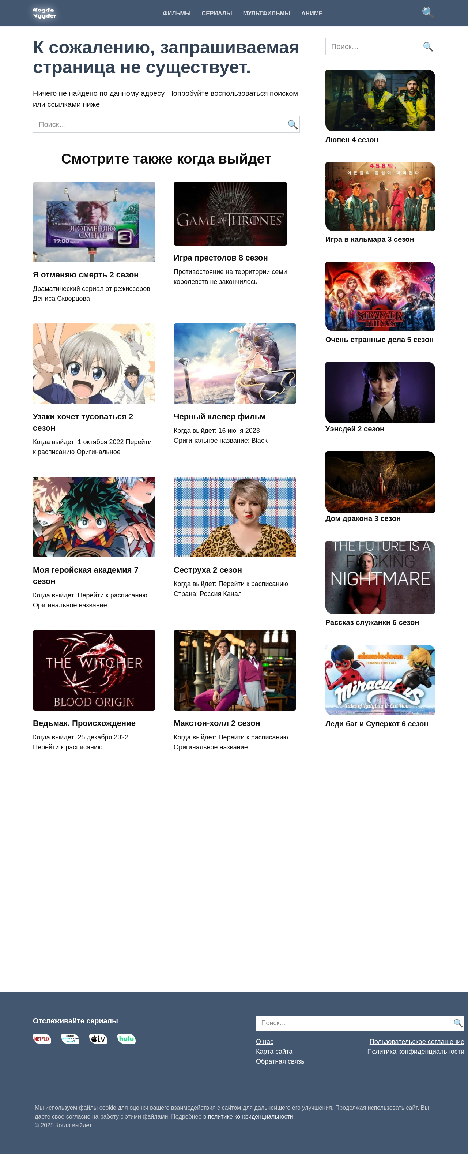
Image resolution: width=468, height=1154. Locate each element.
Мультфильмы (266, 13)
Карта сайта (274, 1051)
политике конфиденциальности (250, 1116)
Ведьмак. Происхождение (84, 723)
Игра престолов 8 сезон (221, 258)
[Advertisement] (380, 870)
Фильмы (176, 13)
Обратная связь (280, 1061)
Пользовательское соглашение (417, 1041)
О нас (264, 1041)
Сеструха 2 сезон (208, 569)
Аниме (312, 13)
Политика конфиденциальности (415, 1051)
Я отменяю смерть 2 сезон (86, 275)
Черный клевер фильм (220, 416)
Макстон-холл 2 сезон (217, 723)
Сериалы (217, 13)
